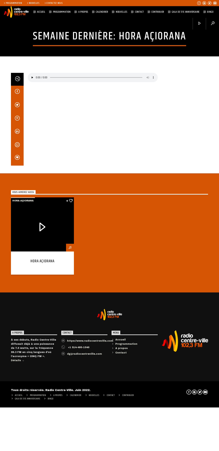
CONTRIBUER (157, 12)
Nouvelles (32, 3)
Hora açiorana (109, 71)
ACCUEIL (41, 12)
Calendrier (102, 12)
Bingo (210, 12)
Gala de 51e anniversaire (185, 12)
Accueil (120, 441)
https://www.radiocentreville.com (90, 442)
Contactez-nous (53, 3)
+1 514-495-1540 (78, 449)
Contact (139, 12)
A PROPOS (83, 12)
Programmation (12, 3)
